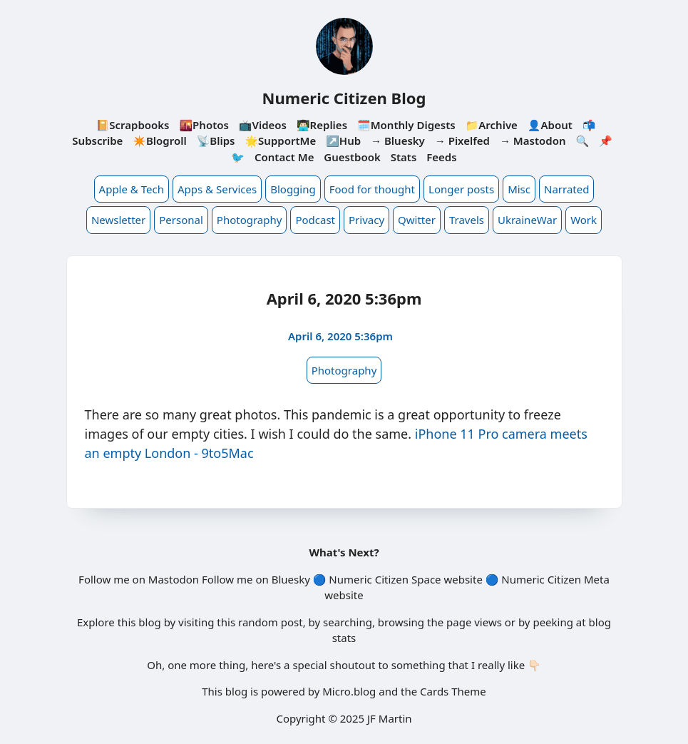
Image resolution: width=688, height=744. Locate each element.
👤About (550, 125)
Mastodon (173, 579)
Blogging (293, 189)
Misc (519, 189)
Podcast (315, 220)
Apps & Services (217, 189)
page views (474, 622)
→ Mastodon (533, 140)
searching (347, 622)
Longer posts (461, 189)
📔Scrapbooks (133, 125)
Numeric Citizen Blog (344, 97)
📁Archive (492, 125)
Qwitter (417, 220)
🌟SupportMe (280, 140)
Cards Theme (453, 691)
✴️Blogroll (159, 140)
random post (270, 622)
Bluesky (291, 579)
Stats (404, 157)
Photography (249, 220)
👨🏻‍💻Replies (322, 125)
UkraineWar (527, 220)
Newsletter (118, 220)
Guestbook (352, 157)
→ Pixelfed (462, 140)
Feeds (441, 157)
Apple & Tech (131, 189)
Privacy (366, 220)
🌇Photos (203, 125)
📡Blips (216, 140)
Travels (466, 220)
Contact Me (284, 157)
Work (583, 220)
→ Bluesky (398, 140)
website (462, 579)
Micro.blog (349, 691)
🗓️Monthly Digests (406, 125)
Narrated (566, 189)
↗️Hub (343, 140)
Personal (181, 220)
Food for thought (372, 189)
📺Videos (263, 125)
